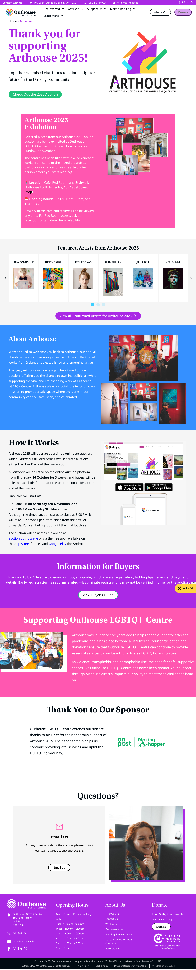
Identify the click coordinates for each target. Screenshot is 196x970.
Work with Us (113, 924)
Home (13, 21)
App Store (21, 544)
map (28, 193)
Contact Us (111, 919)
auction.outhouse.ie (23, 539)
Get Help (76, 9)
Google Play (57, 544)
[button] (5, 279)
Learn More (53, 16)
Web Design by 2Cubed (163, 966)
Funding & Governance (118, 935)
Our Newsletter (114, 930)
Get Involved (53, 9)
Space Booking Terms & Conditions (118, 942)
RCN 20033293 (111, 962)
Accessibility (112, 949)
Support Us (97, 9)
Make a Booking (123, 9)
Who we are (112, 914)
